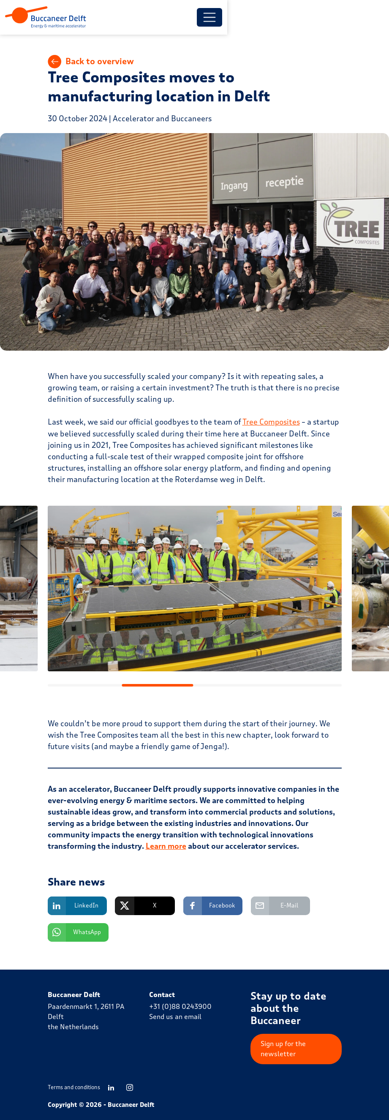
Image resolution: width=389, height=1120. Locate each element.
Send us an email (175, 1016)
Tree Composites (271, 424)
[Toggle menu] (329, 18)
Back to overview (91, 63)
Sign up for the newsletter (283, 1048)
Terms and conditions (74, 1087)
